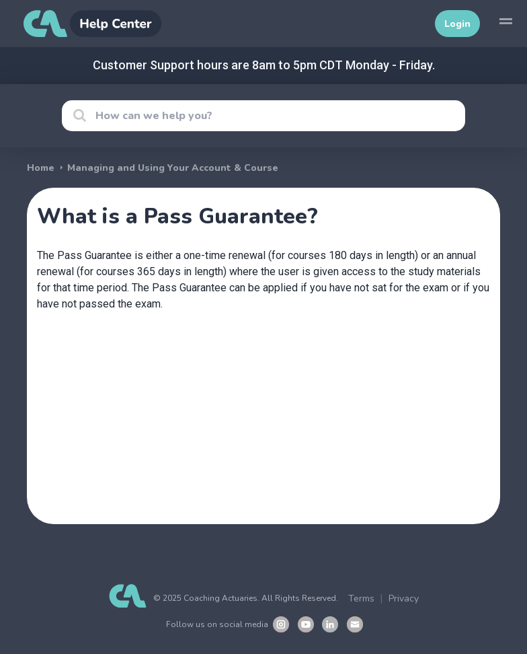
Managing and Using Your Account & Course (172, 167)
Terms (361, 598)
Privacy (404, 598)
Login (457, 23)
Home (40, 167)
